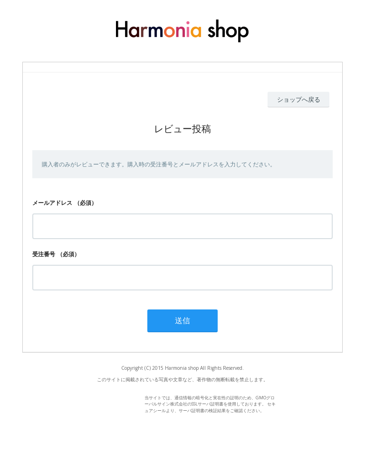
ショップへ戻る (298, 99)
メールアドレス (52, 203)
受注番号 (43, 254)
